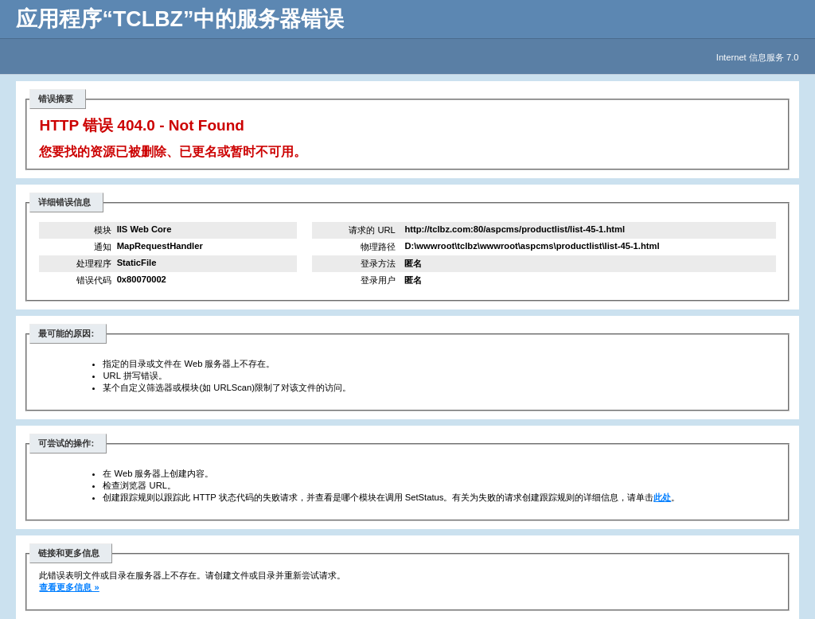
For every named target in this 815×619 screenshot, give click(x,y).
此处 (662, 497)
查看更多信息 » (69, 587)
